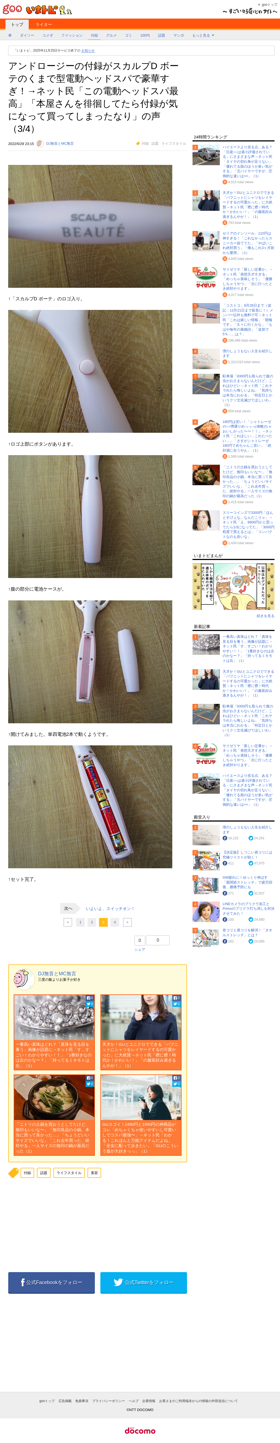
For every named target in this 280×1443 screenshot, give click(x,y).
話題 (161, 35)
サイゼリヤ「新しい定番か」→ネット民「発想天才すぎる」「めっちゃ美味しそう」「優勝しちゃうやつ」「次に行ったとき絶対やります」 (247, 279)
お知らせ (88, 50)
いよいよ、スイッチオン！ (110, 908)
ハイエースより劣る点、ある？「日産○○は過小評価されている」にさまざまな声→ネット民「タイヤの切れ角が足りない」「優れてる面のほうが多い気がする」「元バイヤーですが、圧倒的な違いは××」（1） (247, 161)
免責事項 (81, 1401)
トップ (17, 24)
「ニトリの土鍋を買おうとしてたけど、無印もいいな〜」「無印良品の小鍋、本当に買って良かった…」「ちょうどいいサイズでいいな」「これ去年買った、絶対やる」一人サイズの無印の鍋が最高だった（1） (247, 481)
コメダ (47, 35)
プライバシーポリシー (108, 1401)
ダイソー (27, 35)
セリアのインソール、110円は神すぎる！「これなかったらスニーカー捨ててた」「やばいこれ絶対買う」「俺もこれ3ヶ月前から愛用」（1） (248, 242)
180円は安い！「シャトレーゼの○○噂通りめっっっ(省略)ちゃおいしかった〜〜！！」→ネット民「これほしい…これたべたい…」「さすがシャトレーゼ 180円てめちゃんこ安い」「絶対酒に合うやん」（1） (247, 436)
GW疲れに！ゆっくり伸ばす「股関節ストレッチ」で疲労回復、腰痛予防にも (247, 882)
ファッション (72, 35)
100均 (145, 35)
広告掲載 (65, 1401)
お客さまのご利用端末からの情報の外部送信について (198, 1401)
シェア (140, 949)
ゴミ (128, 35)
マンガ (178, 35)
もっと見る (201, 35)
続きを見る (266, 616)
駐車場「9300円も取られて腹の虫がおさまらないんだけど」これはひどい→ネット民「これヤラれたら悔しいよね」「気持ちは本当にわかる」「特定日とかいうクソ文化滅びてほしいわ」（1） (248, 390)
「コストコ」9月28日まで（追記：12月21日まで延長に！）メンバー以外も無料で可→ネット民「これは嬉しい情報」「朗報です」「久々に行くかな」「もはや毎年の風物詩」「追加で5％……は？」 (248, 319)
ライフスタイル (173, 143)
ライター (44, 24)
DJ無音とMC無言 (57, 973)
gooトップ (269, 5)
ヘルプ (134, 1401)
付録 (94, 35)
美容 (94, 1173)
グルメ (111, 35)
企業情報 (148, 1401)
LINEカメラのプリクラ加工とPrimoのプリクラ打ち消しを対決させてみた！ (249, 908)
